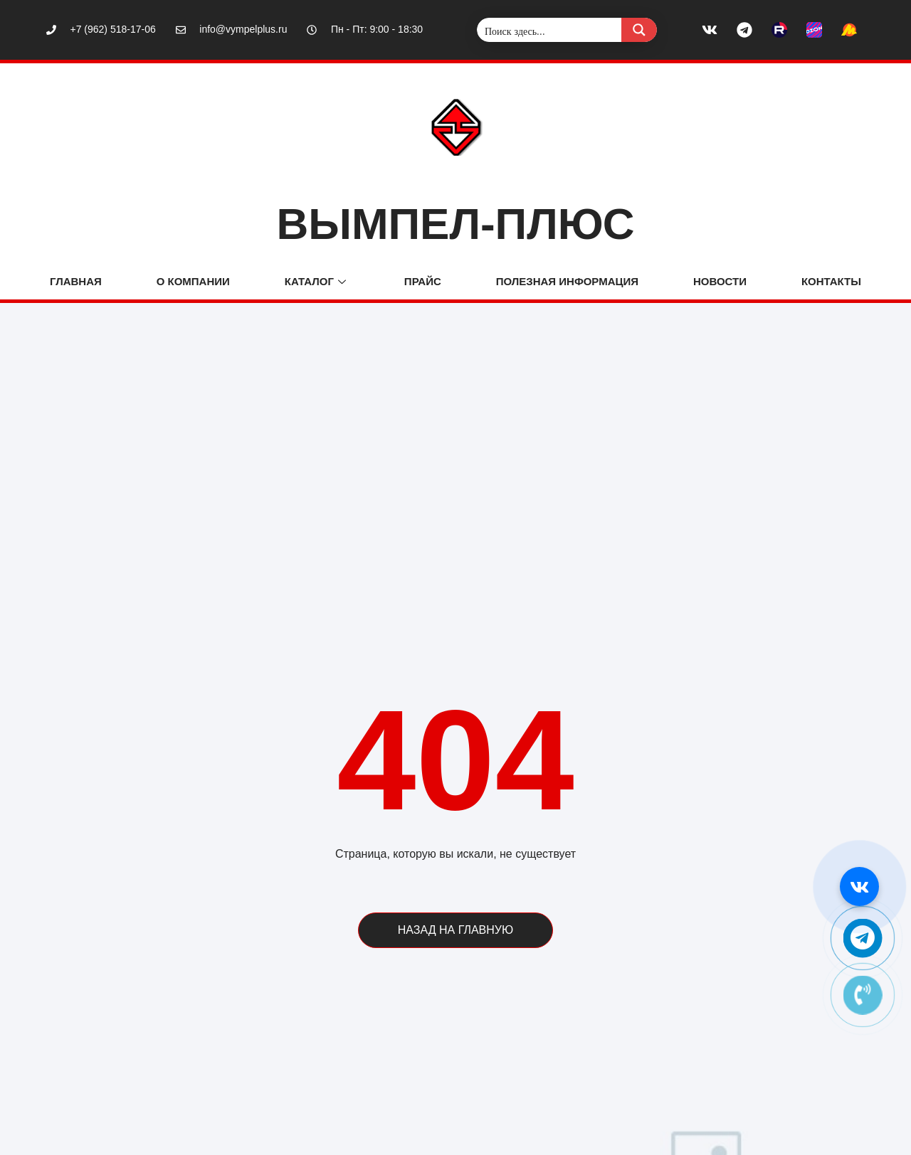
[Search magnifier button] (639, 30)
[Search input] (550, 30)
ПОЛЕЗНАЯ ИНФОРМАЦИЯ (567, 281)
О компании (193, 281)
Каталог (317, 281)
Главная (76, 281)
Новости (720, 281)
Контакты (831, 281)
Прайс (422, 281)
